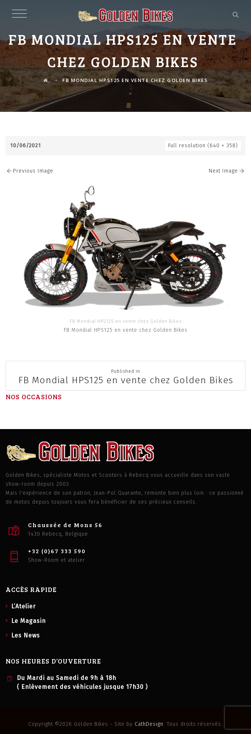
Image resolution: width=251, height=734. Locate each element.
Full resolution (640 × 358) (203, 145)
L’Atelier (23, 606)
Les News (25, 635)
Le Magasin (28, 620)
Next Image (227, 171)
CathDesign (149, 724)
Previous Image (29, 171)
